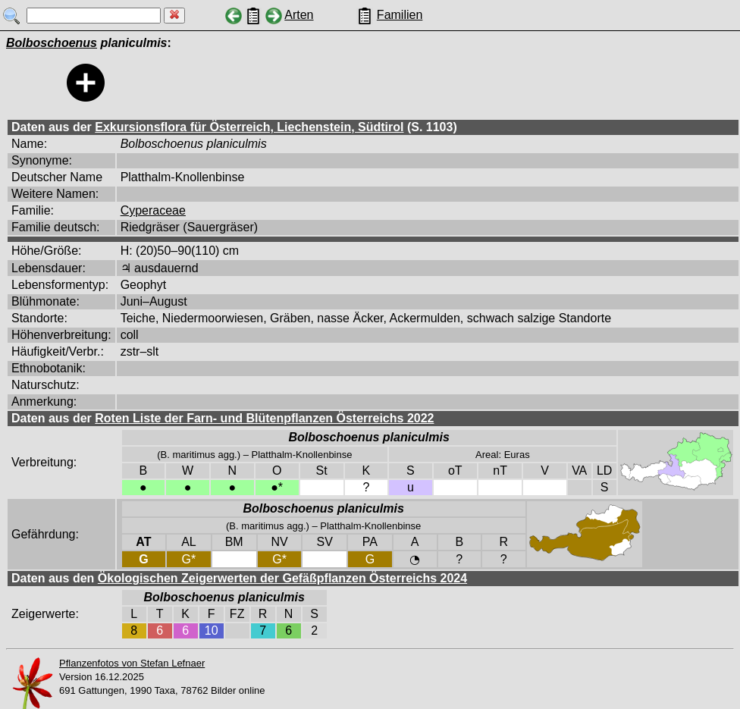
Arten (298, 14)
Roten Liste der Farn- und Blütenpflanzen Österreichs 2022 (264, 418)
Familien (399, 14)
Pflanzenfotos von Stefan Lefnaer (132, 663)
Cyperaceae (153, 210)
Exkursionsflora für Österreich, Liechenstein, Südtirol (249, 127)
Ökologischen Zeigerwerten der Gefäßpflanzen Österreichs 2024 (282, 578)
